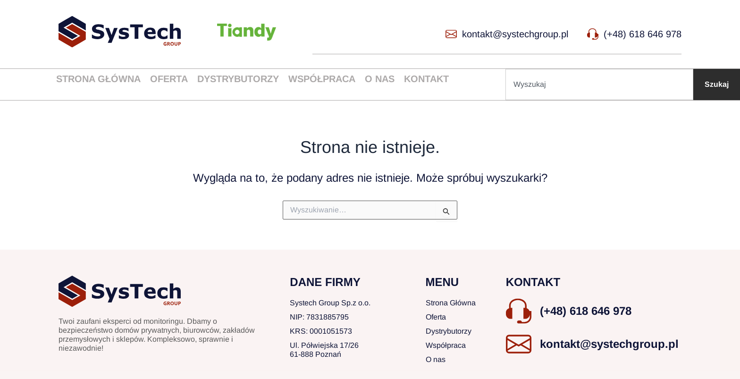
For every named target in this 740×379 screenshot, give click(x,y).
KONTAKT (533, 282)
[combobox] (599, 84)
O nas (380, 79)
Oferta (169, 79)
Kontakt (426, 79)
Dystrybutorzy (238, 79)
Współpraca (321, 79)
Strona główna (98, 79)
